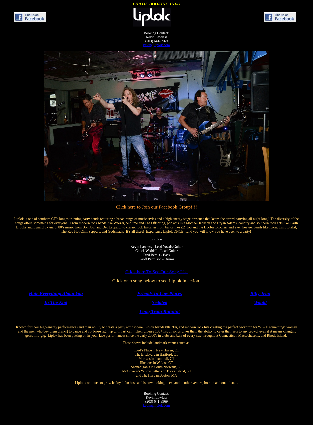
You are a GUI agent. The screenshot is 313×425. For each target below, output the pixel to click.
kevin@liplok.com (156, 45)
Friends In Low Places (159, 293)
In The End (55, 302)
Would (260, 302)
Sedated (159, 302)
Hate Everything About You (56, 293)
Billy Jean (260, 293)
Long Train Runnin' (160, 311)
